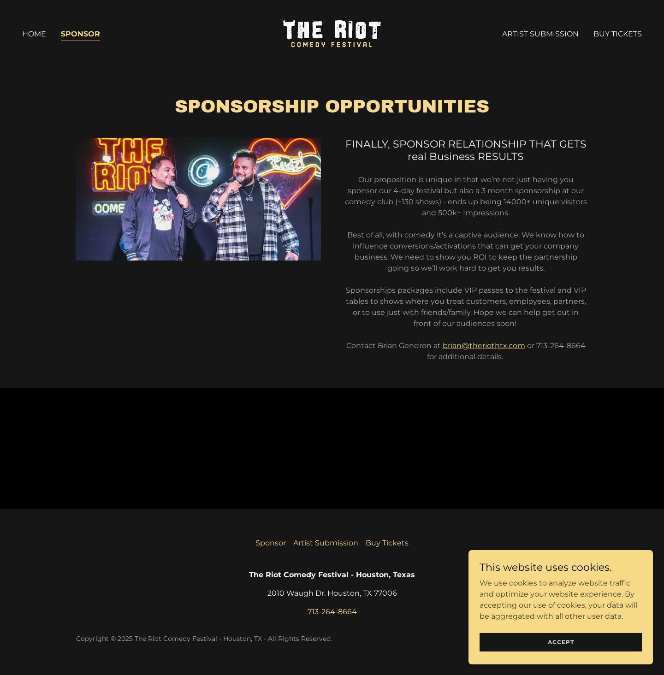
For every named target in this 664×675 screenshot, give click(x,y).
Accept (561, 642)
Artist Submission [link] (540, 34)
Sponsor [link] (80, 34)
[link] (332, 33)
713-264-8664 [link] (332, 611)
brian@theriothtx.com (484, 345)
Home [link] (34, 34)
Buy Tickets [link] (617, 34)
